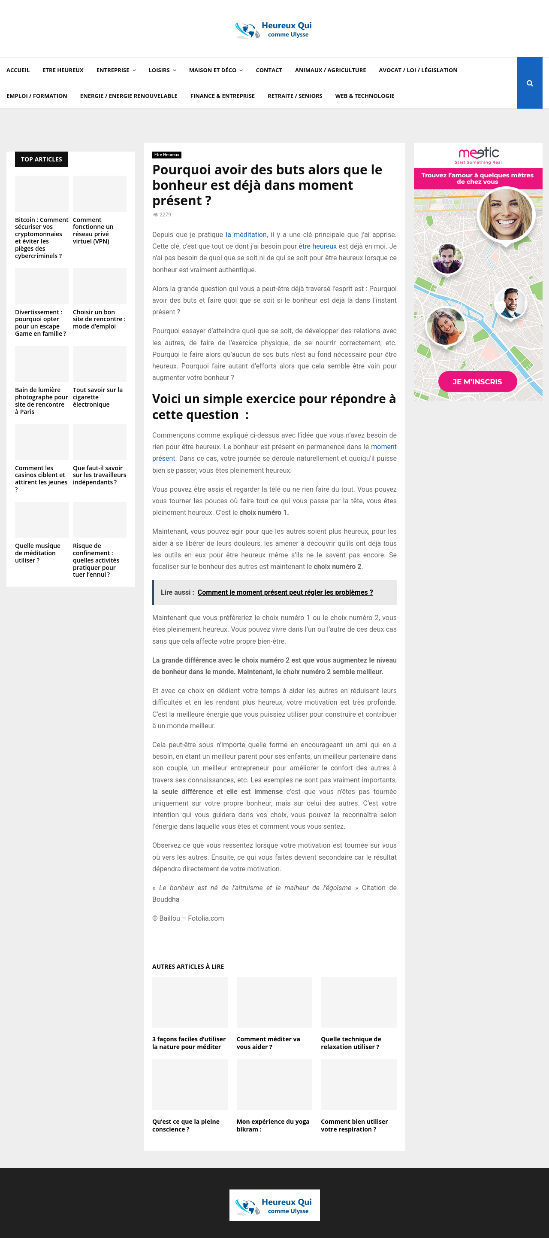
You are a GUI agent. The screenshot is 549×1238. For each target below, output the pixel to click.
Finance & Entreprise (222, 96)
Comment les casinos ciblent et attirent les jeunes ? (41, 478)
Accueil (18, 70)
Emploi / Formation (36, 96)
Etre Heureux (62, 70)
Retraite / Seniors (295, 96)
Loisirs (159, 70)
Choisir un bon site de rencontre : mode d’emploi (99, 319)
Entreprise (113, 70)
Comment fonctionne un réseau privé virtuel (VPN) (93, 230)
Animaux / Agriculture (330, 70)
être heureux (318, 246)
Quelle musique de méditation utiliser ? (37, 552)
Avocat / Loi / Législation (418, 70)
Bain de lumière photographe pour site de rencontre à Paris (41, 400)
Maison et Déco (213, 70)
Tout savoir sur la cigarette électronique (98, 397)
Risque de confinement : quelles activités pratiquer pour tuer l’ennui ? (96, 559)
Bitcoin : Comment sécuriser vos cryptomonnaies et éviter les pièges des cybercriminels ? (42, 238)
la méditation (246, 235)
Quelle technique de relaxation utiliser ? (351, 1043)
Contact (269, 70)
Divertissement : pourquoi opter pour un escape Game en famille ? (40, 323)
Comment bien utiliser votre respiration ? (354, 1125)
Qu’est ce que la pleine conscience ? (186, 1125)
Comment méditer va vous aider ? (268, 1043)
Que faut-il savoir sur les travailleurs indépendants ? (100, 475)
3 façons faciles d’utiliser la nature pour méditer (189, 1043)
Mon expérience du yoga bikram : (273, 1125)
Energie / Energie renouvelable (129, 96)
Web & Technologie (365, 96)
